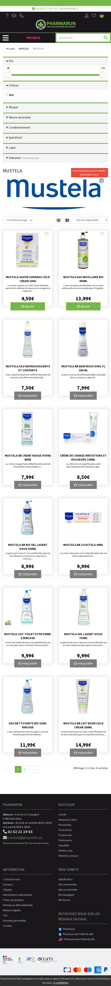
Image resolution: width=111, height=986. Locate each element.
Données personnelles (14, 920)
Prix (11, 61)
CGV (5, 915)
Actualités (64, 845)
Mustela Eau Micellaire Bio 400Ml (83, 279)
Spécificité (15, 137)
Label (12, 148)
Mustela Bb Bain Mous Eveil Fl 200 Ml (83, 368)
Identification (66, 879)
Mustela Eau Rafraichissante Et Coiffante (28, 368)
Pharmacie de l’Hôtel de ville (76, 934)
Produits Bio (65, 835)
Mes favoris (64, 900)
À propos (8, 884)
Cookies (7, 925)
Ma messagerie (66, 895)
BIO (10, 95)
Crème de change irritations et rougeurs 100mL (83, 457)
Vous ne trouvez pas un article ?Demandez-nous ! (89, 172)
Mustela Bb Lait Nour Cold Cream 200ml (83, 725)
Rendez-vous (65, 850)
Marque (24, 48)
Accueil (10, 48)
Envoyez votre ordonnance (55, 8)
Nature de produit (20, 117)
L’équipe (7, 889)
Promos (33, 38)
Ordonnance (65, 840)
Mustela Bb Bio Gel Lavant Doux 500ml (27, 547)
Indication (24, 158)
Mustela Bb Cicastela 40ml (83, 545)
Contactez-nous (11, 879)
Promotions (65, 830)
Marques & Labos (68, 819)
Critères (14, 85)
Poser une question (13, 900)
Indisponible (27, 395)
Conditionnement (19, 127)
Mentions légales (12, 910)
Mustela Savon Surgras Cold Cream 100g (28, 279)
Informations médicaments (17, 895)
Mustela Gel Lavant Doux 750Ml (83, 636)
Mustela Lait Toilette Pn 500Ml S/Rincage (27, 636)
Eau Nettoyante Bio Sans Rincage (28, 725)
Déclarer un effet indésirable (17, 905)
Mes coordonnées (68, 889)
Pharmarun (67, 929)
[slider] (8, 75)
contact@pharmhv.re (22, 837)
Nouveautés (65, 825)
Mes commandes (68, 884)
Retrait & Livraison (68, 855)
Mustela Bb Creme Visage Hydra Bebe (28, 457)
